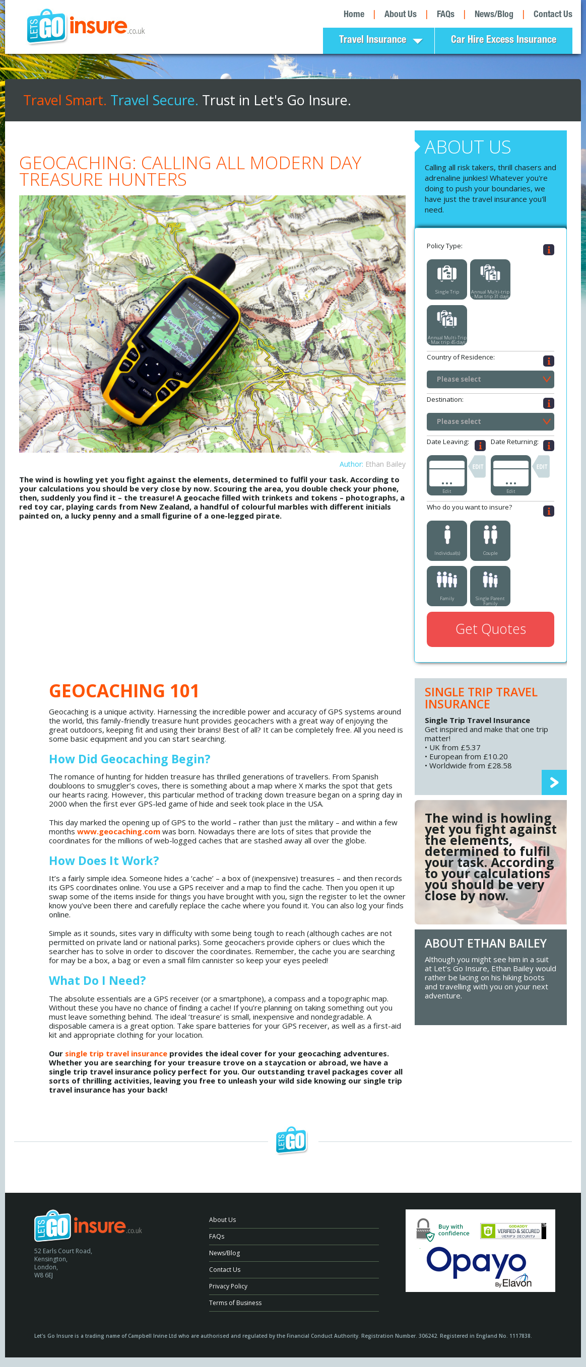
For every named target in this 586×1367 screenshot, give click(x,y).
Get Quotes (490, 629)
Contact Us (553, 15)
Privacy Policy (228, 1286)
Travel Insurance (372, 41)
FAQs (445, 15)
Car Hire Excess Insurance (503, 41)
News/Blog (494, 15)
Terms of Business (235, 1303)
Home (354, 15)
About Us (400, 15)
